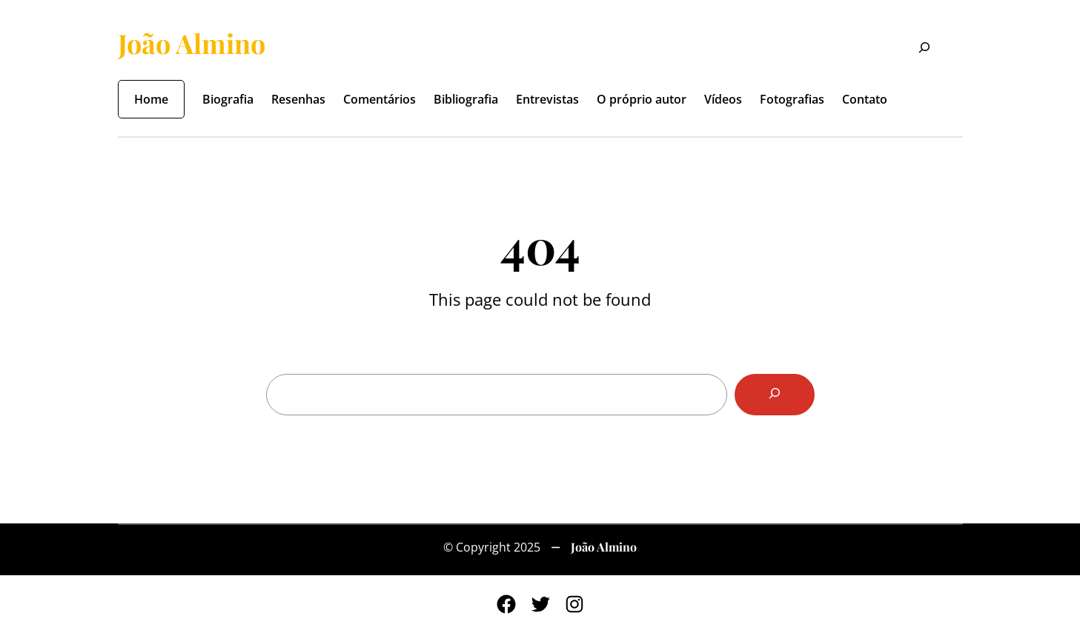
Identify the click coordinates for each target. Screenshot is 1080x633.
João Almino (191, 43)
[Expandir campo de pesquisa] (915, 49)
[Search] (775, 394)
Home (151, 99)
